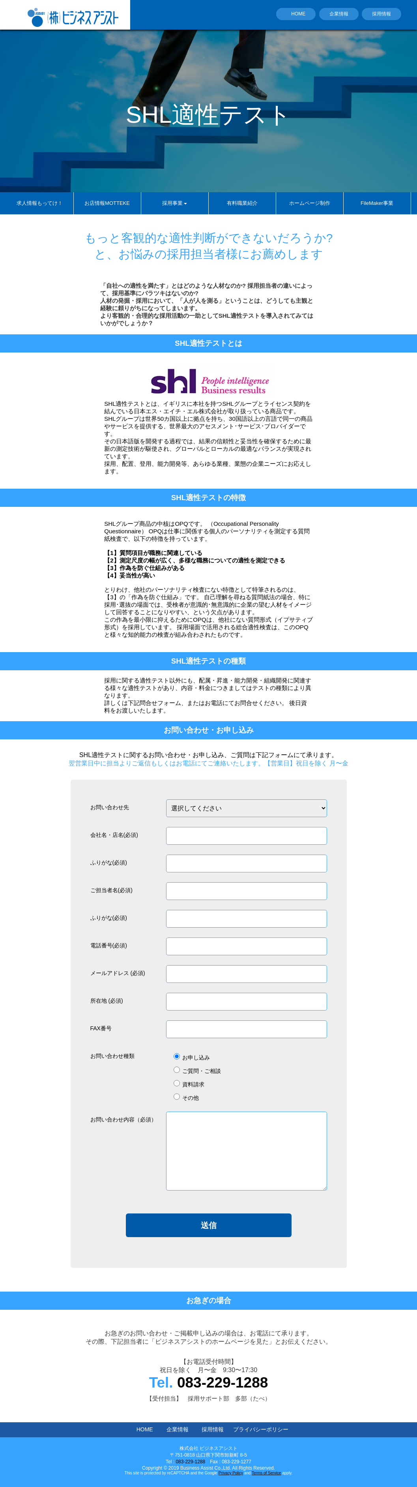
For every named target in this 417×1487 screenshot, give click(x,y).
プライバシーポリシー (260, 1429)
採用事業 (174, 203)
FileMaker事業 (377, 203)
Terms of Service (266, 1473)
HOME (298, 14)
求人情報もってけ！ (40, 203)
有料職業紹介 (242, 203)
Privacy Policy (231, 1473)
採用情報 (381, 14)
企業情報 (338, 14)
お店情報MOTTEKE (107, 203)
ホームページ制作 (309, 203)
